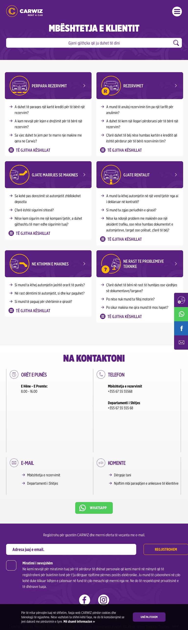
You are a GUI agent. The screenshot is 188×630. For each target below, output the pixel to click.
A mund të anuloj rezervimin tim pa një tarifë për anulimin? (139, 109)
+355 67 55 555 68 (120, 408)
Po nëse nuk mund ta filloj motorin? (130, 299)
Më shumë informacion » (79, 621)
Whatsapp (98, 466)
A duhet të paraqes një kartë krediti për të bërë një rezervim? (50, 109)
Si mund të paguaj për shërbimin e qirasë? (43, 301)
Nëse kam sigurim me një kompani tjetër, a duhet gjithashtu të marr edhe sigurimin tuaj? (48, 221)
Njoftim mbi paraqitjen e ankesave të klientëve (146, 442)
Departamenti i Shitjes (42, 442)
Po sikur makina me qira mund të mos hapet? (137, 307)
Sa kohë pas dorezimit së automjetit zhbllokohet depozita (48, 199)
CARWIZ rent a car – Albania (24, 11)
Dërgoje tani (122, 433)
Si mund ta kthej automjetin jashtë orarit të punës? (50, 285)
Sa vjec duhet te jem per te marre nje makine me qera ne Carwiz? (48, 138)
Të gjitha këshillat (33, 150)
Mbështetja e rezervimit (43, 433)
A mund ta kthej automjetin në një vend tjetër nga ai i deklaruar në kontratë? (142, 199)
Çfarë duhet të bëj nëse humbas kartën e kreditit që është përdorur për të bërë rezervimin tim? (141, 138)
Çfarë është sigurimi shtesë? (34, 210)
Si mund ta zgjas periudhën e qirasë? (131, 210)
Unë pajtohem (149, 617)
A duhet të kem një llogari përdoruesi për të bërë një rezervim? (142, 124)
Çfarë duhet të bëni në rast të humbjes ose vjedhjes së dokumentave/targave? (141, 288)
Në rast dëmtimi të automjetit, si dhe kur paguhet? (49, 293)
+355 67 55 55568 (120, 391)
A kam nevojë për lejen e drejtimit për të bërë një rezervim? (48, 124)
